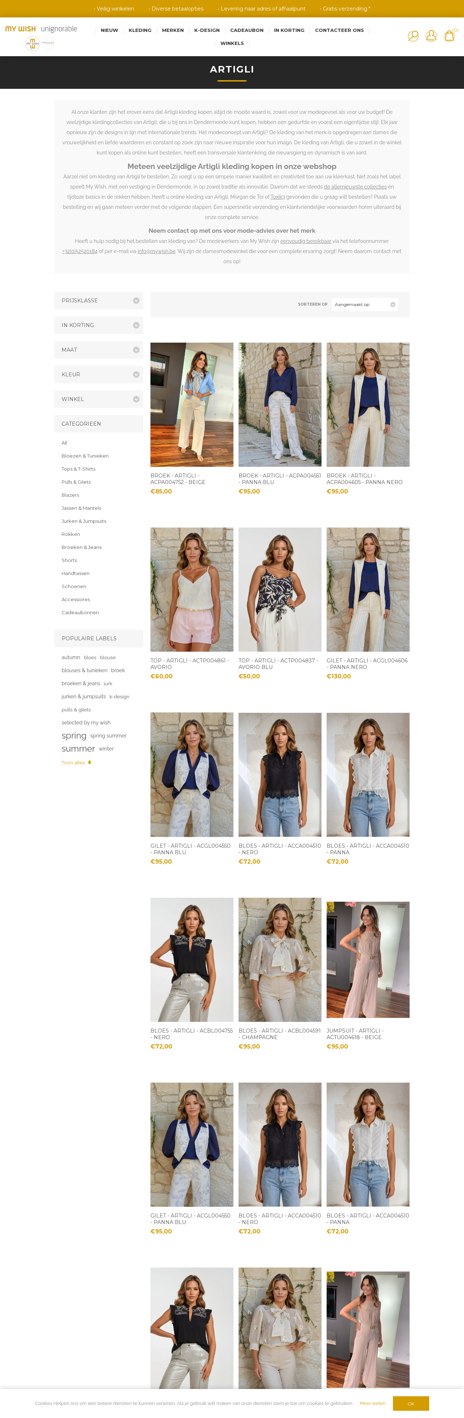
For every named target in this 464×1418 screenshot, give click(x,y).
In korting (78, 325)
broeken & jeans (81, 683)
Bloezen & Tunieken (85, 456)
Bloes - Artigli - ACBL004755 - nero (191, 1034)
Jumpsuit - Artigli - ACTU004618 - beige (355, 1034)
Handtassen (76, 573)
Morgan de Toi (247, 197)
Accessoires (76, 599)
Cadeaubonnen (80, 612)
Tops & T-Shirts (78, 469)
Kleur (71, 374)
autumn (71, 657)
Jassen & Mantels (81, 508)
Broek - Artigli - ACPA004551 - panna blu (280, 478)
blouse (108, 657)
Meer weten (373, 1403)
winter (106, 748)
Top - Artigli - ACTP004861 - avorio (189, 663)
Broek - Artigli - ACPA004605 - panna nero (365, 478)
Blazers (70, 495)
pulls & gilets (76, 709)
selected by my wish (86, 722)
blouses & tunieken (85, 670)
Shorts (69, 560)
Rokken (71, 534)
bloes (90, 657)
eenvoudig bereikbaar (305, 241)
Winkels (232, 43)
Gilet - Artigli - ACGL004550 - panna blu (190, 849)
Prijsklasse (80, 300)
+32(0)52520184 (80, 251)
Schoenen (74, 586)
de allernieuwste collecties (355, 187)
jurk (108, 683)
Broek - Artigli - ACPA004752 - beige (178, 478)
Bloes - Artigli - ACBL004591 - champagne (280, 1034)
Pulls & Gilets (76, 482)
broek (118, 670)
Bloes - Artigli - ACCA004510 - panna (368, 849)
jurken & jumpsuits (84, 696)
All (64, 443)
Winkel (73, 399)
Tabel (165, 304)
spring (74, 735)
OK (410, 1403)
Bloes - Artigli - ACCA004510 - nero (280, 849)
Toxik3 (277, 197)
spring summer (108, 735)
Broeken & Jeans (82, 547)
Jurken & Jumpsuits (84, 521)
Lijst (177, 304)
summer (78, 748)
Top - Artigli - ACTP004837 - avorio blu (278, 663)
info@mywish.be (157, 251)
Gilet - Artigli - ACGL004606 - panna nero (367, 663)
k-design (119, 696)
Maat (69, 350)
